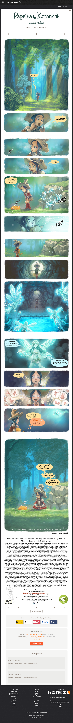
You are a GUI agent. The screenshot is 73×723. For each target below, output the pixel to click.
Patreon (36, 702)
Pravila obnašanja (36, 717)
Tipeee (36, 703)
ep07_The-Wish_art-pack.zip (39, 634)
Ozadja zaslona (36, 696)
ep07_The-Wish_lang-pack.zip (41, 636)
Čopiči (36, 695)
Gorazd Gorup (43, 27)
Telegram (59, 706)
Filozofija (13, 696)
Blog (14, 703)
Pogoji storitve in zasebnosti (36, 715)
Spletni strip (14, 691)
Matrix (59, 704)
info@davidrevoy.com (62, 697)
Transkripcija (37, 611)
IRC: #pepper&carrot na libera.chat (59, 702)
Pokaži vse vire (36, 643)
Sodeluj (14, 700)
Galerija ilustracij (13, 693)
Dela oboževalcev (14, 695)
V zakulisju (36, 693)
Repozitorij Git (36, 639)
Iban (36, 707)
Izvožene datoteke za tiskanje (36, 638)
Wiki (36, 691)
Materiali (13, 698)
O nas (13, 705)
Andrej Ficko (34, 27)
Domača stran (14, 689)
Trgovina (13, 702)
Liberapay (36, 700)
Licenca (14, 707)
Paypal (36, 705)
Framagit (36, 689)
